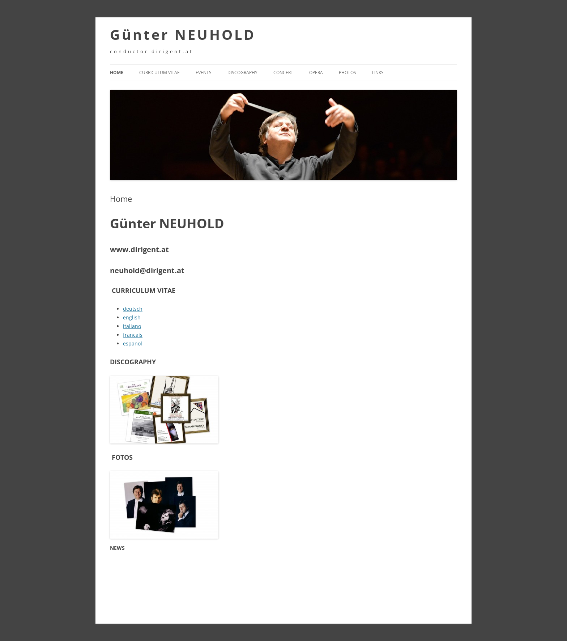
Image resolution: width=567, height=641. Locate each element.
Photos (347, 72)
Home (116, 72)
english (132, 317)
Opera (316, 72)
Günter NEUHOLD (183, 34)
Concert (283, 72)
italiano (132, 326)
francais (132, 334)
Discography (242, 72)
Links (378, 72)
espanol (132, 343)
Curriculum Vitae (159, 72)
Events (204, 72)
